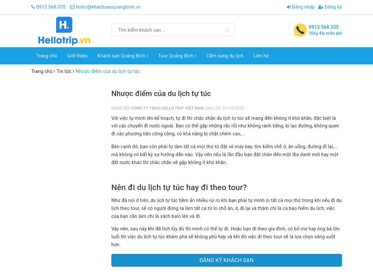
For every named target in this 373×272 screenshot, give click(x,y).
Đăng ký (330, 7)
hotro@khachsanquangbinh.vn (108, 7)
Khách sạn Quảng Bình (122, 55)
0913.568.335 (50, 7)
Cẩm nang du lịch (224, 55)
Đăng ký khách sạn (227, 260)
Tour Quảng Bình (177, 55)
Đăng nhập (301, 7)
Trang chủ (46, 55)
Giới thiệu (77, 55)
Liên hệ (261, 55)
